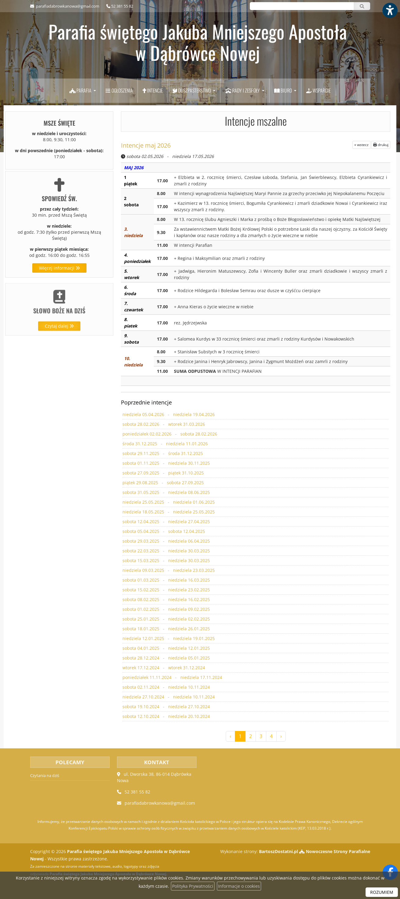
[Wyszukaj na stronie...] (302, 6)
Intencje (153, 90)
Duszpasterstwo (192, 90)
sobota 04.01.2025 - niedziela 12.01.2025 (165, 648)
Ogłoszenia (119, 90)
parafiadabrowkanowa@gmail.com (67, 6)
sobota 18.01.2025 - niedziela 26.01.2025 (165, 628)
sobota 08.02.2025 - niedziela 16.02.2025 (165, 599)
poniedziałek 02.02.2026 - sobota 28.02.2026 (169, 434)
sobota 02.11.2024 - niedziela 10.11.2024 (165, 687)
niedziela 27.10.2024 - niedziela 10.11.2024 (168, 697)
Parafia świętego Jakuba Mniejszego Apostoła (197, 42)
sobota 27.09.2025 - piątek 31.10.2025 (162, 473)
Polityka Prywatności (192, 886)
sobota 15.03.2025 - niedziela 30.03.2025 (165, 560)
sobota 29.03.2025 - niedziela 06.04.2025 (165, 541)
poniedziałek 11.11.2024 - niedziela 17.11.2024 (171, 677)
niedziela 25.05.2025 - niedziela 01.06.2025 (168, 502)
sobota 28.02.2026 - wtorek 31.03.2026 (163, 424)
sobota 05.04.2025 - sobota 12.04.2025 (163, 531)
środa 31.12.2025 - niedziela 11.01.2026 (164, 443)
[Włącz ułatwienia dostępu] (389, 10)
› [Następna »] (281, 736)
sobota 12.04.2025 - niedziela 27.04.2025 (165, 521)
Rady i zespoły (243, 90)
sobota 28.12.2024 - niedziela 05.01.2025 (165, 658)
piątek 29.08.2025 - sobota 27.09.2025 (162, 482)
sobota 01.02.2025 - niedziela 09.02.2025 (165, 609)
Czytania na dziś (44, 775)
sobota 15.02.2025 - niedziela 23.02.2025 (165, 590)
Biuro (283, 90)
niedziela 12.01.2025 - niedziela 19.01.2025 (168, 638)
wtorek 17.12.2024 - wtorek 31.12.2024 (163, 667)
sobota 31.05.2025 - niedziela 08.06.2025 (165, 492)
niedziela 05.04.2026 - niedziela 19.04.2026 (168, 414)
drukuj (380, 144)
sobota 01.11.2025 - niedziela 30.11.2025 (165, 463)
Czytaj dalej (59, 349)
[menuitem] (83, 91)
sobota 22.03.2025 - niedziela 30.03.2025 (165, 551)
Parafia (80, 90)
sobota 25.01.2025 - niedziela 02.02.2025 (165, 619)
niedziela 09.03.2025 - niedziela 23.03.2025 (168, 570)
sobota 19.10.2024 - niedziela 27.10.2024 (165, 706)
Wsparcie (318, 90)
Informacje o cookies (239, 886)
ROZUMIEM (381, 892)
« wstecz (361, 144)
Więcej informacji (59, 268)
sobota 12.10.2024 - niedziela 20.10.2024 (165, 716)
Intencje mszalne (256, 121)
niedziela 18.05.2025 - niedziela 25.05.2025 (168, 512)
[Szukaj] (362, 6)
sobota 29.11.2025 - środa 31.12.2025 (162, 453)
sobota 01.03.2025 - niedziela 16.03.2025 (165, 580)
